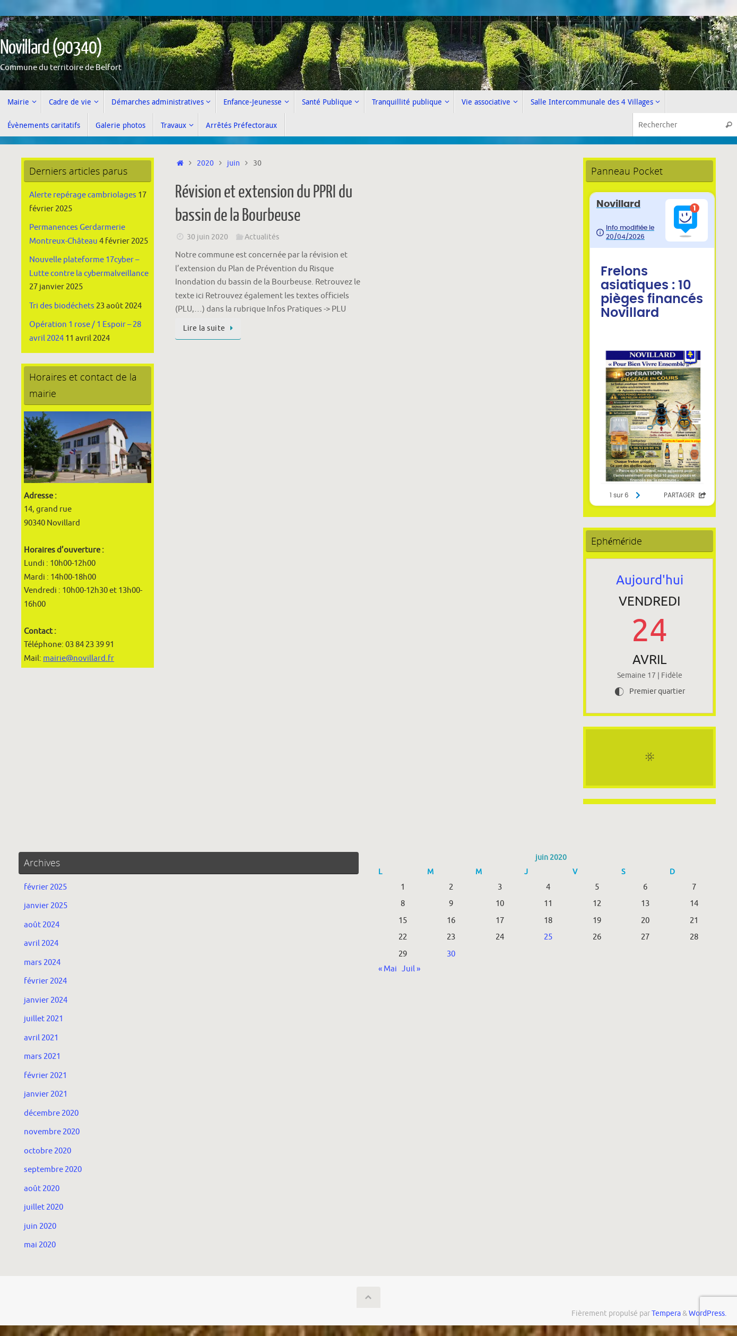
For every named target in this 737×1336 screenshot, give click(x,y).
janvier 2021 (45, 1094)
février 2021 (45, 1076)
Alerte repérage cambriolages (82, 195)
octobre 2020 (47, 1151)
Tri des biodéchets (61, 306)
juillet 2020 (43, 1207)
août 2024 (41, 925)
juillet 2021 (43, 1019)
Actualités (262, 237)
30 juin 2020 (207, 237)
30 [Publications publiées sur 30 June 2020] (451, 954)
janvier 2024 (45, 1000)
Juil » (411, 969)
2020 (205, 163)
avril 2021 (41, 1038)
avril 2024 (41, 943)
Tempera (666, 1313)
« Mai (387, 969)
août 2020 (41, 1189)
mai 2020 (40, 1245)
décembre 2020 (51, 1113)
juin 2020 (40, 1226)
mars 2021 (42, 1056)
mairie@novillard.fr (78, 658)
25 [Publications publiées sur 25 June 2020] (548, 937)
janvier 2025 (45, 906)
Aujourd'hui (649, 580)
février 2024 (45, 981)
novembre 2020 (52, 1132)
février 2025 (45, 887)
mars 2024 (42, 963)
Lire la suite (210, 328)
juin (233, 163)
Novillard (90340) (51, 47)
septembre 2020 (53, 1170)
